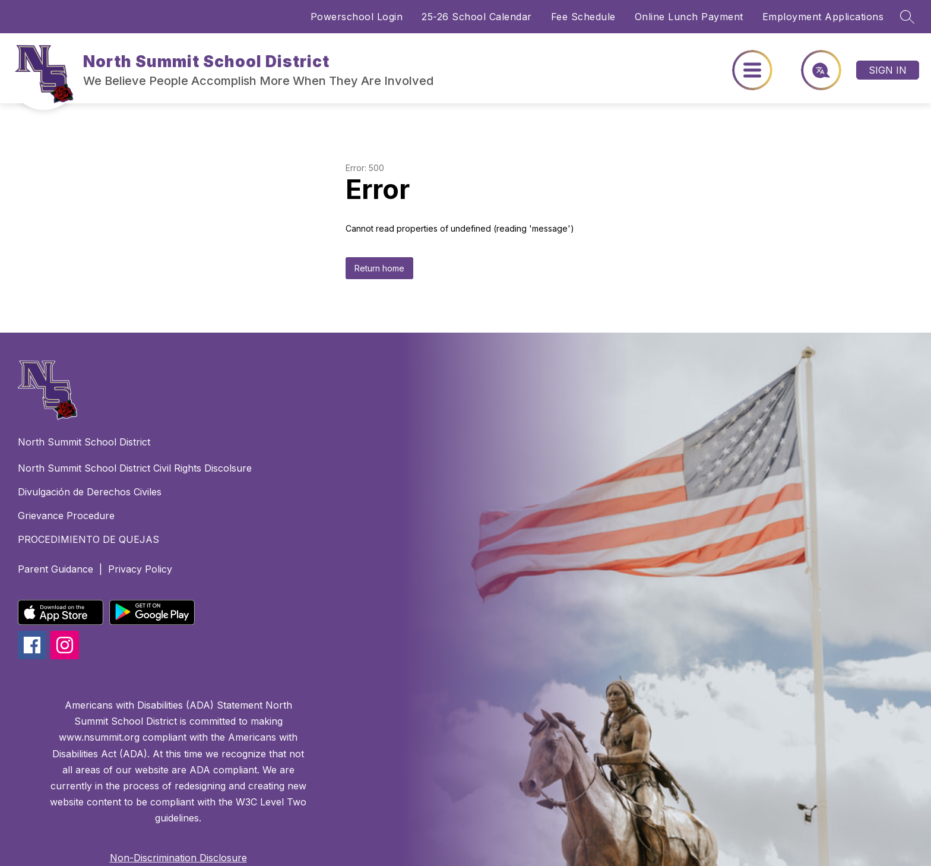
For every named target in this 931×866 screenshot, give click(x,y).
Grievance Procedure (66, 516)
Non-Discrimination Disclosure (178, 858)
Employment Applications (823, 17)
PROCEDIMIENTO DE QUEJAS (88, 539)
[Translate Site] (814, 70)
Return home (379, 268)
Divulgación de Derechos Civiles (90, 492)
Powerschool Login (357, 17)
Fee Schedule (583, 17)
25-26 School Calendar (477, 17)
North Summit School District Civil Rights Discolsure (135, 468)
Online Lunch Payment (689, 17)
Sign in (888, 70)
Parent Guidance (55, 569)
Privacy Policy (140, 569)
